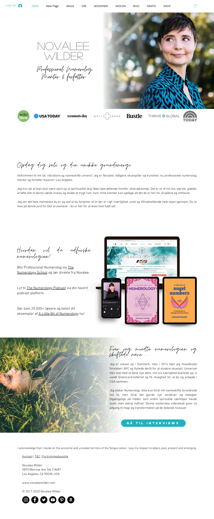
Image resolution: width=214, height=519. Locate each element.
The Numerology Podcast (46, 288)
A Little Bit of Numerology (58, 314)
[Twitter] (43, 499)
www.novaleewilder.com (38, 483)
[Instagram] (25, 499)
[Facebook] (34, 499)
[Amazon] (70, 499)
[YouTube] (52, 499)
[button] (195, 6)
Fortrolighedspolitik (55, 457)
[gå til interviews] (153, 423)
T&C (37, 457)
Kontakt (27, 457)
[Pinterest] (61, 499)
